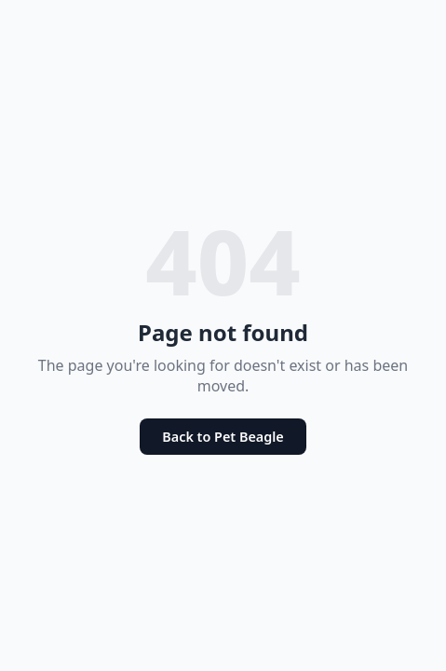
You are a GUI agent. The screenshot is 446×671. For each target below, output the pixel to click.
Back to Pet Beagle (222, 436)
